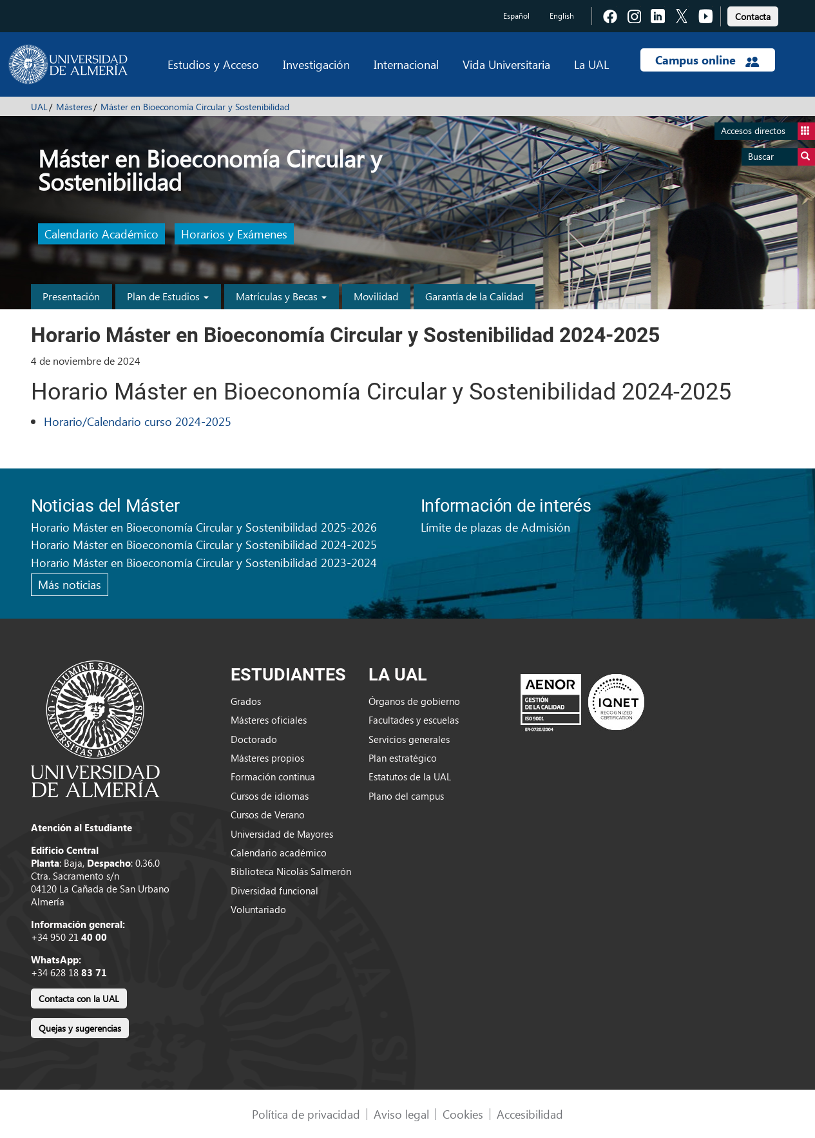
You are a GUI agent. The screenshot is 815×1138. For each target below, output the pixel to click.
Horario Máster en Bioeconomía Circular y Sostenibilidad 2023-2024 (204, 562)
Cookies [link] (463, 1114)
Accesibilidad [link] (530, 1114)
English (562, 16)
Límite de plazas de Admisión (495, 527)
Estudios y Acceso (213, 64)
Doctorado (254, 739)
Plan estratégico (403, 757)
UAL (39, 107)
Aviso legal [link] (401, 1114)
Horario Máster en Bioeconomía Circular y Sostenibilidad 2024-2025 (204, 544)
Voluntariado (258, 909)
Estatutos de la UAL (410, 776)
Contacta (753, 16)
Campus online (707, 60)
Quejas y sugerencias (80, 1028)
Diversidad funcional (274, 890)
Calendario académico (279, 852)
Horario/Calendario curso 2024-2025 (137, 421)
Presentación (71, 296)
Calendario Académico (101, 234)
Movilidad (376, 296)
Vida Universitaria (506, 64)
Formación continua (273, 776)
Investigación (316, 64)
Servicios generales (409, 739)
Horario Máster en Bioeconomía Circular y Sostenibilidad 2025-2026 (204, 527)
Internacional (406, 64)
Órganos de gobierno (414, 701)
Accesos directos (768, 131)
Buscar (781, 157)
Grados (246, 701)
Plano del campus (406, 795)
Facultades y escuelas (414, 719)
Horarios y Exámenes (234, 234)
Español (516, 16)
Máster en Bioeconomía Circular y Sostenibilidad (195, 107)
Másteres (74, 107)
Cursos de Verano (268, 814)
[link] (752, 14)
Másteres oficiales (269, 719)
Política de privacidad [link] (306, 1114)
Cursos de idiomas (270, 795)
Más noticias (69, 584)
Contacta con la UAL (79, 998)
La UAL (591, 64)
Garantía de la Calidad (474, 296)
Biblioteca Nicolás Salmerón (291, 871)
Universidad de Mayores (282, 833)
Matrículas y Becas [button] (281, 296)
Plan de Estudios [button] (168, 296)
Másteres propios (267, 757)
